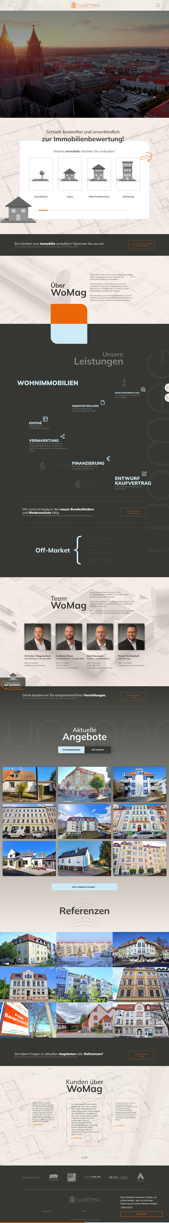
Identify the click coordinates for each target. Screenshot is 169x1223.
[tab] (71, 749)
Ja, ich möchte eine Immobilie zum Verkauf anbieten (141, 245)
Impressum (47, 1211)
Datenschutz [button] (127, 1207)
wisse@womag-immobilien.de (67, 668)
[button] (157, 5)
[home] (82, 5)
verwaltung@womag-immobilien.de (131, 665)
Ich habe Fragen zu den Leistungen (133, 512)
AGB (84, 1211)
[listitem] (85, 1122)
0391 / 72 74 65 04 (31, 663)
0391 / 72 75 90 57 (62, 663)
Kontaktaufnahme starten (133, 696)
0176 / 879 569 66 (62, 665)
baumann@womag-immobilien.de (99, 668)
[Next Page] (84, 886)
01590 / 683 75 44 (93, 665)
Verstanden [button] (141, 1214)
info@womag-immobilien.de (34, 665)
